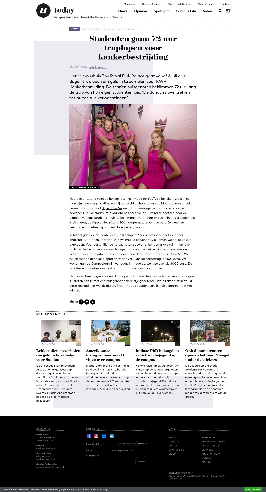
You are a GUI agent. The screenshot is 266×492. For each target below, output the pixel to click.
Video (207, 11)
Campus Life (186, 11)
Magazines (129, 4)
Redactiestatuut (178, 476)
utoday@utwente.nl (45, 448)
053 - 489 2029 (45, 440)
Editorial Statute (198, 476)
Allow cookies (252, 489)
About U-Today (206, 4)
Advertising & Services (179, 4)
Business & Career (151, 4)
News (122, 11)
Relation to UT (93, 456)
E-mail (89, 450)
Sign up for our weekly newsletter (133, 443)
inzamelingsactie (114, 29)
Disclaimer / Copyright (181, 473)
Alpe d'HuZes (112, 208)
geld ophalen (107, 259)
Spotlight (161, 11)
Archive (207, 462)
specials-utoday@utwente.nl (50, 467)
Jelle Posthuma (98, 67)
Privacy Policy (218, 476)
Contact (225, 4)
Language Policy (178, 479)
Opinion (140, 11)
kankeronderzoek (92, 29)
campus (130, 29)
